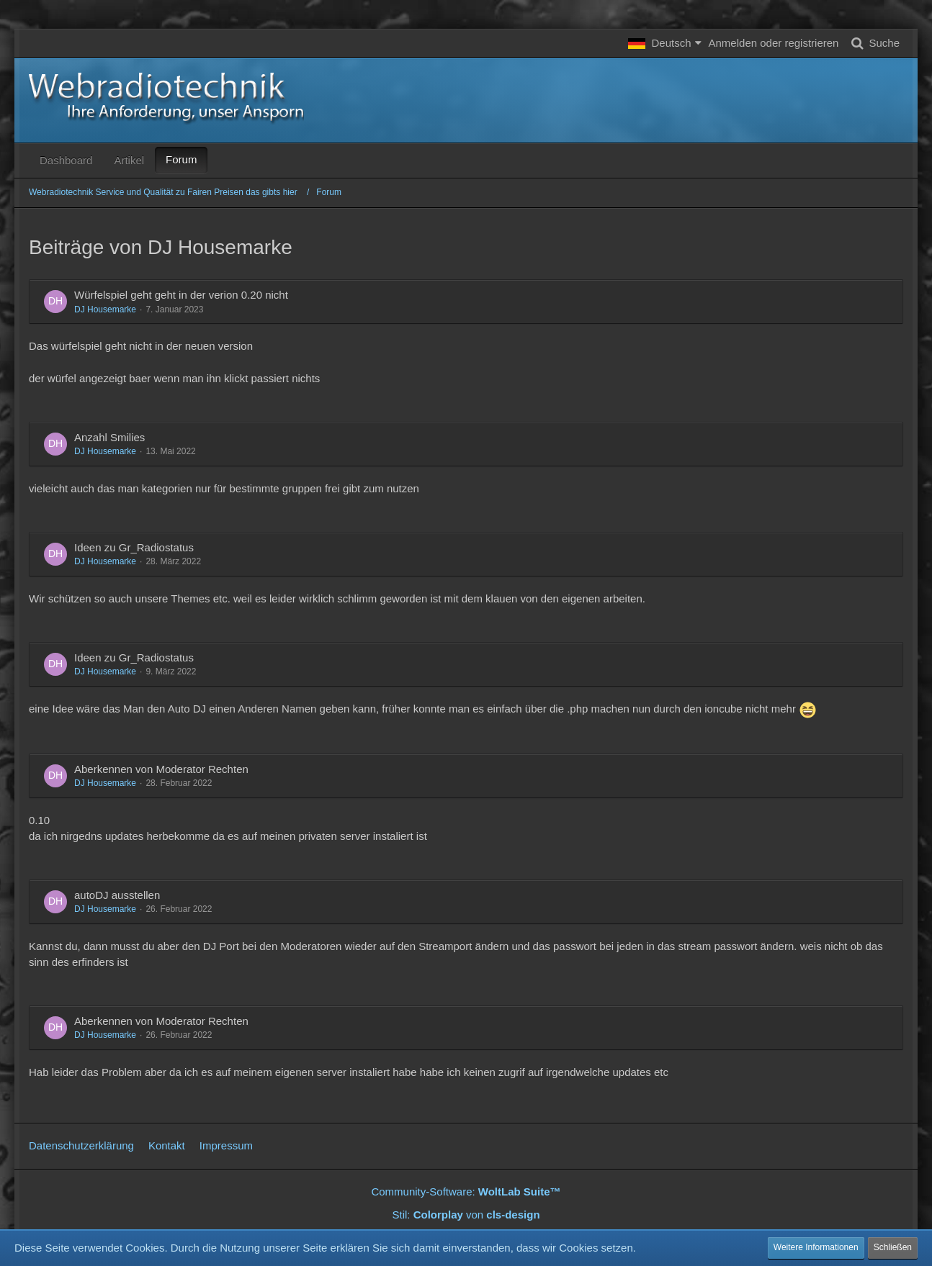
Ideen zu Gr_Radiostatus (134, 547)
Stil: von (465, 1214)
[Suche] (872, 43)
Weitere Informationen (816, 1247)
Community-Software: (465, 1191)
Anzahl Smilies (109, 437)
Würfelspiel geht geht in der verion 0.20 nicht (181, 295)
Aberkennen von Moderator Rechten (161, 769)
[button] (664, 43)
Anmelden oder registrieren (774, 43)
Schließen (893, 1247)
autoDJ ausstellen (117, 895)
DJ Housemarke (105, 309)
